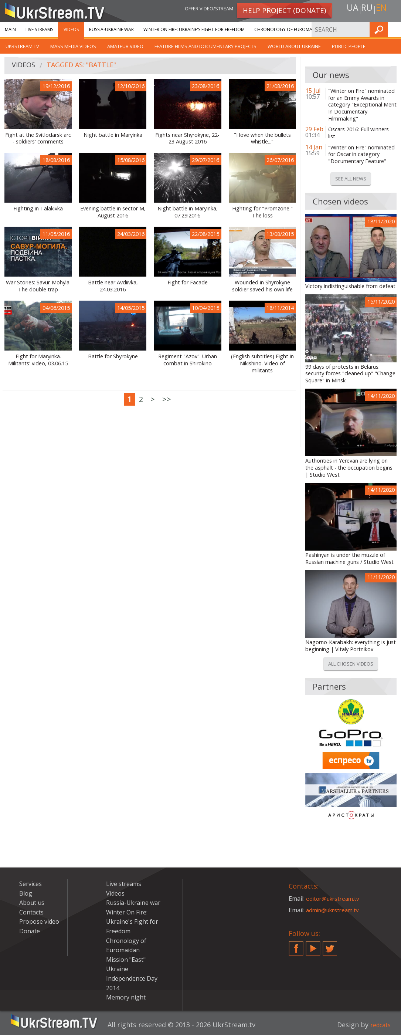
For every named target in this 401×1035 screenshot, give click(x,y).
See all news (350, 178)
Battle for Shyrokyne (113, 356)
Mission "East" (126, 959)
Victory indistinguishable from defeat (350, 286)
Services (342, 29)
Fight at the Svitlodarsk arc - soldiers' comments (38, 138)
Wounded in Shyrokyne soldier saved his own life (262, 286)
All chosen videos (350, 663)
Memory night (126, 997)
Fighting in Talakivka (38, 208)
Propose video (39, 921)
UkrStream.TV (22, 46)
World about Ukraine (294, 46)
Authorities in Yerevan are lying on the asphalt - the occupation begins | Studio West (348, 467)
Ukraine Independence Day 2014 (131, 978)
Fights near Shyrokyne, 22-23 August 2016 (187, 138)
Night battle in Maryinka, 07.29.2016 (187, 212)
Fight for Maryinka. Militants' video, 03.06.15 (38, 360)
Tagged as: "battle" (87, 66)
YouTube (313, 945)
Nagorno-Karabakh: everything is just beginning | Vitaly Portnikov (350, 646)
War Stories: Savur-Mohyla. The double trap (38, 286)
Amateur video (125, 46)
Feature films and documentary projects (205, 46)
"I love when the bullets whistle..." (262, 138)
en (383, 10)
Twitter (330, 945)
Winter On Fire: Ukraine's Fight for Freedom (194, 29)
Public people (349, 46)
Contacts (31, 912)
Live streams (39, 29)
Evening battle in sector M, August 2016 (113, 212)
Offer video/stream (203, 9)
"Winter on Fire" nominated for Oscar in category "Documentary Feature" (361, 154)
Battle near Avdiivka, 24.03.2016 (113, 286)
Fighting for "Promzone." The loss (262, 212)
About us (31, 903)
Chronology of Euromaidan (288, 29)
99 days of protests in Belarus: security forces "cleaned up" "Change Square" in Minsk (350, 373)
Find (393, 29)
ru (366, 10)
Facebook (296, 945)
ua (350, 10)
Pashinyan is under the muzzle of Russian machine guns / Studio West (349, 558)
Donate (29, 931)
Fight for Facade (187, 282)
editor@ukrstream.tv (334, 898)
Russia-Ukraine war (111, 29)
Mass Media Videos (73, 46)
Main (10, 29)
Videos (71, 29)
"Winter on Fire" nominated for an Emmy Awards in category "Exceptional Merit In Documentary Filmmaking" (362, 105)
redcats (379, 1024)
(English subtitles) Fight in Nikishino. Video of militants (262, 363)
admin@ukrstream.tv (335, 910)
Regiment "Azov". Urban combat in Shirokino (187, 360)
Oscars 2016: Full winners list (358, 133)
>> (166, 399)
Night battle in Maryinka (113, 135)
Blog (25, 893)
